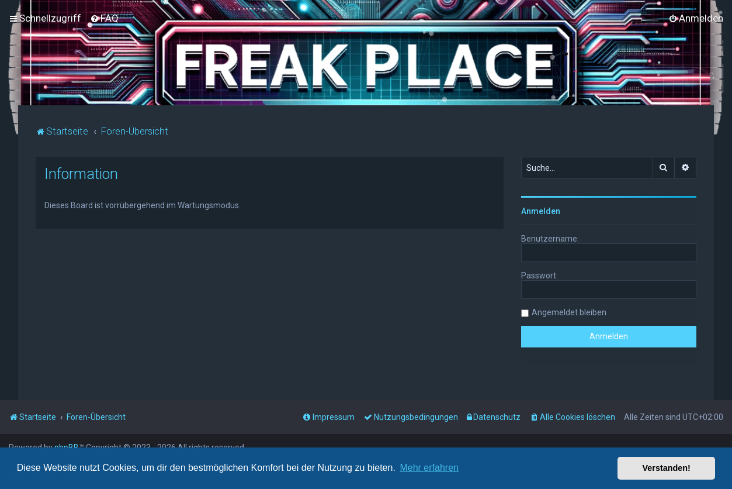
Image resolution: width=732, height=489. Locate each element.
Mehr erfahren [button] (429, 468)
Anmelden (540, 211)
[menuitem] (104, 18)
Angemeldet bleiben (569, 312)
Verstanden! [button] (667, 468)
